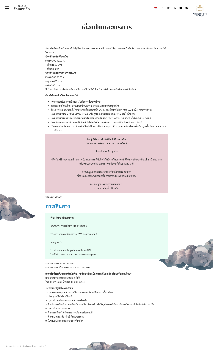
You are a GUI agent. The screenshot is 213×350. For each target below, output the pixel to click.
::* (45, 346)
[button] (156, 8)
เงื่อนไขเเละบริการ (29, 346)
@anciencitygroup (87, 254)
